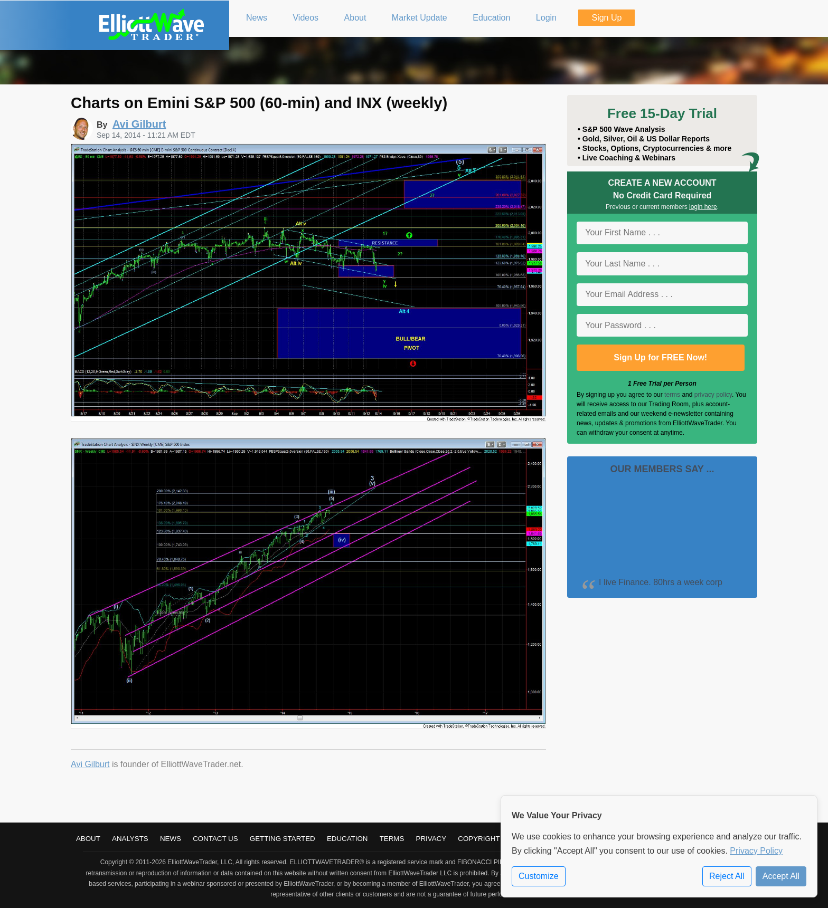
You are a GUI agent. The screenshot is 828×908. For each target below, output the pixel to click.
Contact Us (215, 839)
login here (703, 207)
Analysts (130, 839)
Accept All (781, 876)
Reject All (727, 876)
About (88, 839)
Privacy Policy (756, 850)
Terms (392, 839)
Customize (539, 876)
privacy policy (713, 394)
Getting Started (282, 839)
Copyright (479, 839)
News (170, 839)
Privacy (431, 839)
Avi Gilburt (90, 764)
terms (672, 394)
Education (347, 839)
